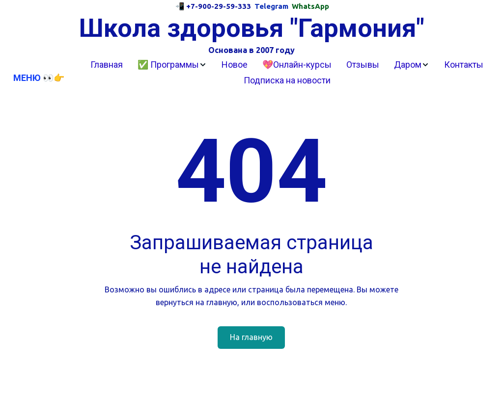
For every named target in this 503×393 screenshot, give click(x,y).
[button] (172, 65)
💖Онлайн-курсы (297, 64)
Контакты (463, 64)
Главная (106, 64)
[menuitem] (106, 65)
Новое (235, 64)
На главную (251, 337)
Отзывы (362, 64)
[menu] (287, 72)
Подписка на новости (287, 80)
